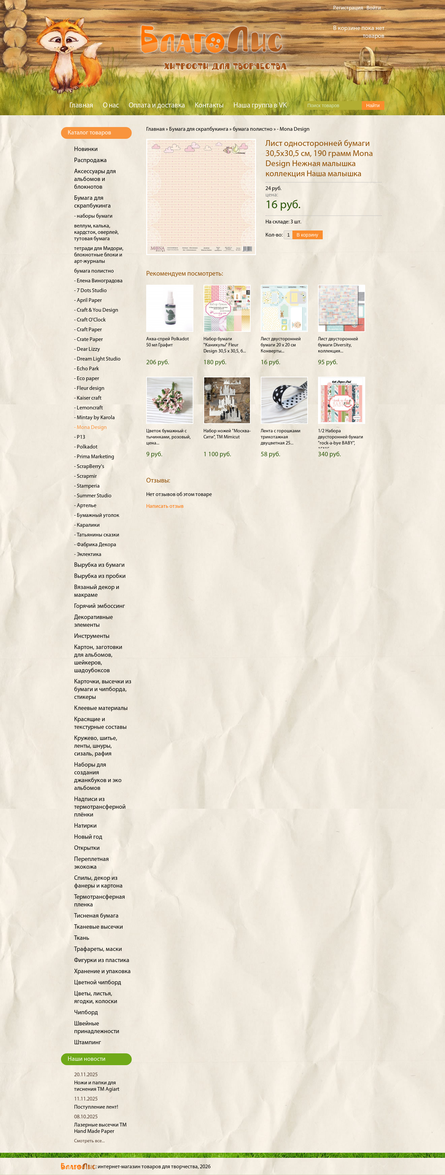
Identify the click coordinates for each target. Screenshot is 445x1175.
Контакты (209, 105)
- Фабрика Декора (95, 545)
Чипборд (86, 1013)
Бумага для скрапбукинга (198, 129)
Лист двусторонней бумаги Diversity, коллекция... (338, 345)
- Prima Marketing (94, 457)
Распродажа (90, 160)
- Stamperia (87, 486)
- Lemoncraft (88, 408)
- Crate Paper (88, 339)
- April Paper (88, 300)
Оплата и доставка (157, 105)
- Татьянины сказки (96, 535)
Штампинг (87, 1043)
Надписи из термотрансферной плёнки (100, 807)
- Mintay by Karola (94, 418)
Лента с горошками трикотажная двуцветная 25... (280, 437)
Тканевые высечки (98, 927)
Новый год (88, 837)
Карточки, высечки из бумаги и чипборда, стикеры (102, 690)
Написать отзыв (165, 506)
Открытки (87, 848)
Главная (81, 105)
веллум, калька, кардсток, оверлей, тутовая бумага (96, 232)
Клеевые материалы (101, 708)
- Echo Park (86, 369)
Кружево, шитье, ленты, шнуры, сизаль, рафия (95, 746)
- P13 (79, 437)
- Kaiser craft (87, 398)
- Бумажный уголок (96, 515)
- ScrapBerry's (89, 466)
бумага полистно (94, 271)
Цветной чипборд (97, 983)
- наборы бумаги (93, 216)
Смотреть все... (89, 1141)
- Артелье (85, 505)
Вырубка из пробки (100, 576)
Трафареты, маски (98, 949)
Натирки (85, 826)
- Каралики (87, 525)
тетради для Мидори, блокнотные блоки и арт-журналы (98, 255)
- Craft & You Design (96, 310)
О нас (111, 105)
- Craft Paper (88, 330)
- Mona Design (90, 427)
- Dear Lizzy (87, 349)
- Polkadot (85, 447)
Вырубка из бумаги (99, 565)
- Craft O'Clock (90, 320)
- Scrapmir (85, 476)
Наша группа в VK (260, 105)
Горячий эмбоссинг (99, 606)
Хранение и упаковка (102, 971)
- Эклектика (87, 554)
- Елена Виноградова (98, 281)
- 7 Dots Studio (90, 290)
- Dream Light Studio (97, 359)
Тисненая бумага (96, 916)
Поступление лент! (96, 1107)
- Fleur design (89, 388)
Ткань (81, 938)
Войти (374, 8)
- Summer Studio (93, 496)
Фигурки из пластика (101, 960)
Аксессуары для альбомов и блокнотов (95, 179)
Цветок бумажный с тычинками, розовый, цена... (168, 437)
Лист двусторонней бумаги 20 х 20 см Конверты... (281, 345)
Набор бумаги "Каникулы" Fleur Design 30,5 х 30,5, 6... (224, 345)
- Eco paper (86, 378)
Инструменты (91, 636)
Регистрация (348, 8)
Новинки (86, 149)
